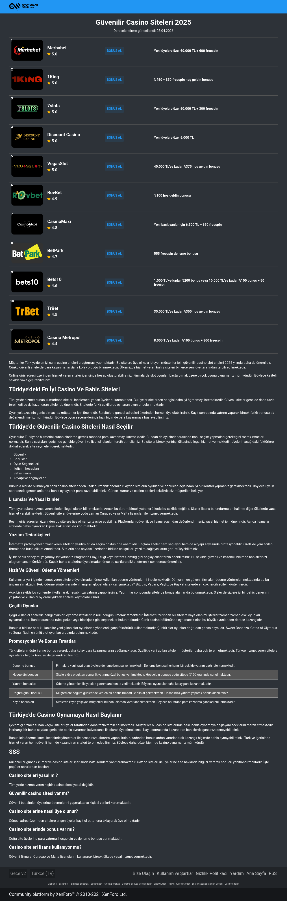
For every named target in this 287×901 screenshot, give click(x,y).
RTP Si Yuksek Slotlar (179, 884)
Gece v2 (18, 873)
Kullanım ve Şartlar (175, 873)
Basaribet (63, 884)
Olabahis (52, 884)
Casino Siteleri (232, 884)
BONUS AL (114, 51)
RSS (273, 873)
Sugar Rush (96, 884)
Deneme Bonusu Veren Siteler (137, 884)
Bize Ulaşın (143, 873)
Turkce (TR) (42, 873)
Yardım (237, 873)
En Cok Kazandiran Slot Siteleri (207, 884)
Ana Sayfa (256, 873)
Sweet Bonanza (112, 884)
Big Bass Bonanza (80, 884)
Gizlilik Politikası (211, 873)
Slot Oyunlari (160, 884)
